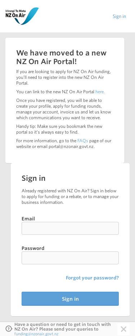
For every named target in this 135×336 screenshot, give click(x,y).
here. (100, 91)
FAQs (82, 140)
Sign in (119, 16)
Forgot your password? (92, 278)
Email (28, 218)
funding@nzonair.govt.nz (36, 333)
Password (33, 248)
